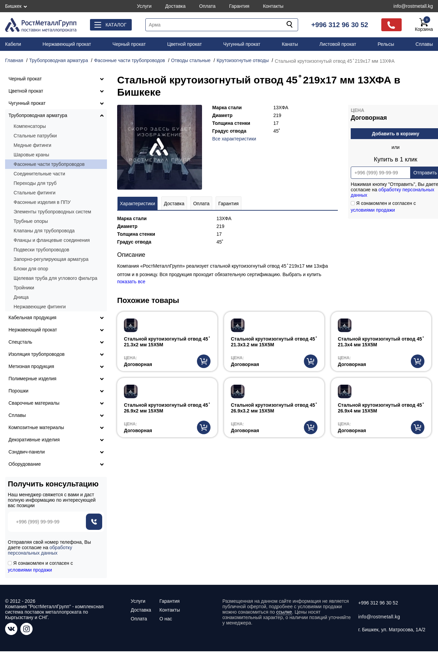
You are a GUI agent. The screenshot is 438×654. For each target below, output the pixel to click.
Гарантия (239, 6)
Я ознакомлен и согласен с (40, 566)
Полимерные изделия (32, 378)
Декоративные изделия (34, 439)
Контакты (273, 6)
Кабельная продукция (32, 317)
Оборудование (24, 464)
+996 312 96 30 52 (339, 24)
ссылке (284, 612)
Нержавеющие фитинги (40, 306)
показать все (131, 281)
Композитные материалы (36, 427)
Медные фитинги (32, 145)
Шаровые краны (31, 154)
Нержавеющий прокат (66, 44)
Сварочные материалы (33, 403)
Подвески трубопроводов (41, 249)
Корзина (424, 25)
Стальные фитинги (34, 192)
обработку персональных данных (40, 550)
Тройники (24, 287)
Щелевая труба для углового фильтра (55, 278)
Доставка (175, 6)
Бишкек (13, 6)
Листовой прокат (338, 44)
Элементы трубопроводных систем (52, 211)
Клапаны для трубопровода (44, 230)
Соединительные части (39, 173)
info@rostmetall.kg (413, 6)
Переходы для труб (35, 183)
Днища (21, 297)
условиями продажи (373, 210)
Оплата (207, 6)
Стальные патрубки (35, 135)
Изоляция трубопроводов (36, 354)
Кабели (13, 44)
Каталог (116, 24)
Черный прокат (129, 44)
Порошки (18, 390)
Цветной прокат (184, 44)
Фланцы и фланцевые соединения (52, 240)
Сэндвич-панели (26, 452)
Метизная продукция (31, 366)
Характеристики (137, 203)
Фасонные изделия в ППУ (42, 202)
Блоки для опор (31, 268)
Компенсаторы (30, 126)
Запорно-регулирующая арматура (51, 259)
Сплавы (424, 44)
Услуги (144, 6)
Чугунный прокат (241, 44)
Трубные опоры (31, 221)
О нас (165, 618)
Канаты (290, 44)
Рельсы (386, 44)
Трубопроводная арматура (37, 115)
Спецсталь (20, 342)
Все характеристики (234, 138)
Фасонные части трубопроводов (49, 164)
